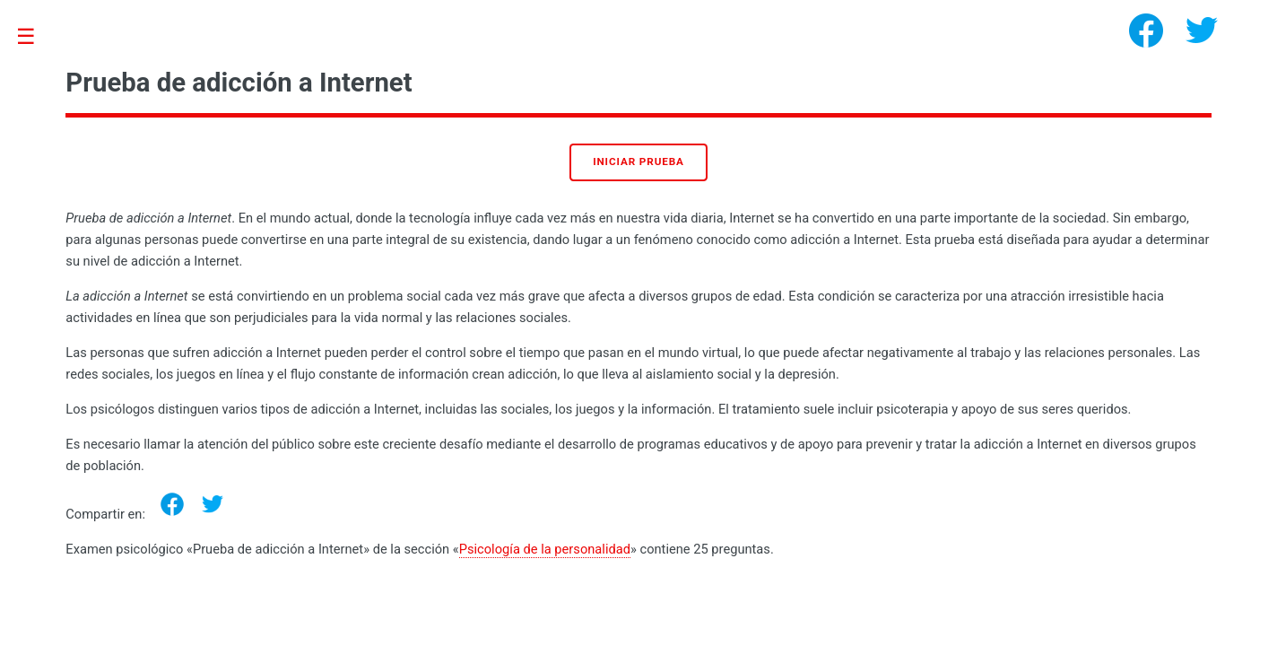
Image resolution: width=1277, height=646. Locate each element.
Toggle (35, 37)
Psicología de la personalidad (544, 549)
